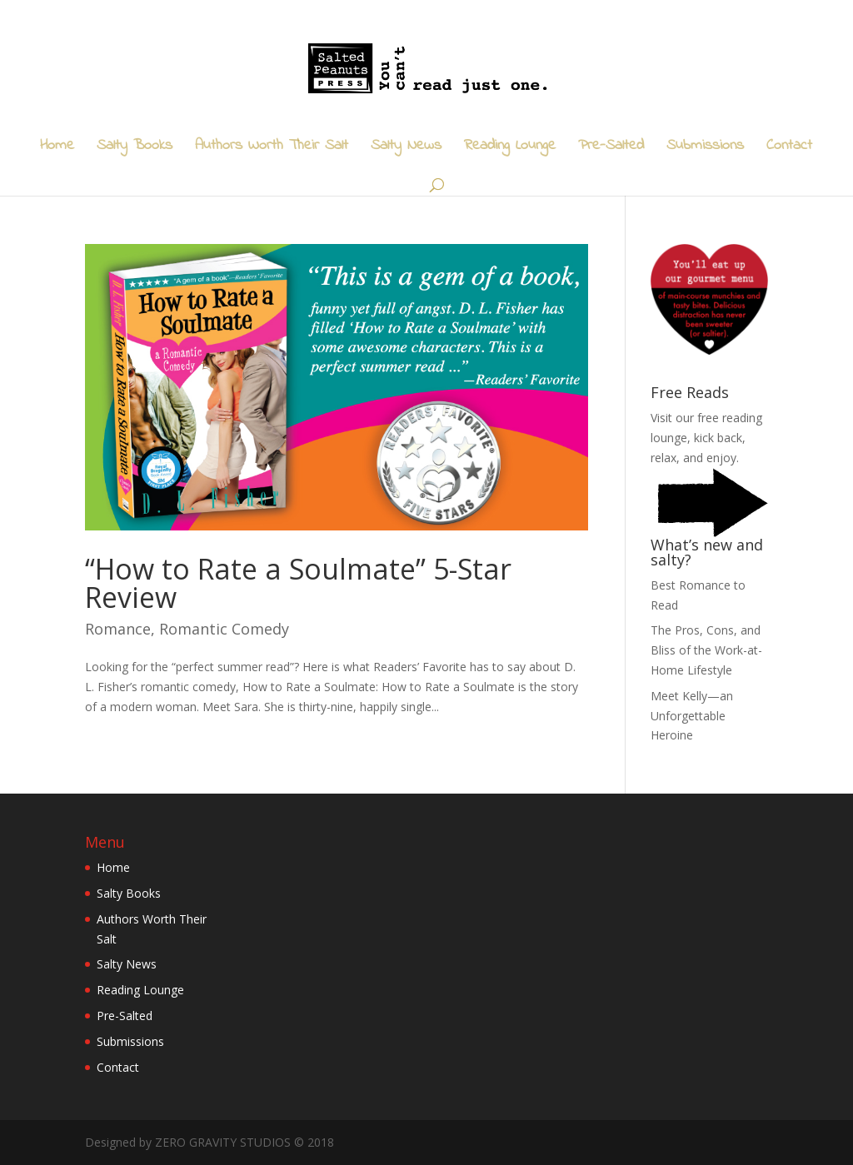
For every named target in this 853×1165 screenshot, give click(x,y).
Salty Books (134, 148)
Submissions (705, 148)
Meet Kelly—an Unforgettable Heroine (692, 716)
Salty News (406, 148)
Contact (789, 148)
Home (57, 148)
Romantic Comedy (224, 629)
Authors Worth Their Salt (271, 148)
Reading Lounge (510, 148)
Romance (118, 629)
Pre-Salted (611, 148)
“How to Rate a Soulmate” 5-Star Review (298, 583)
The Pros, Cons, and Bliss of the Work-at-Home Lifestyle (706, 650)
